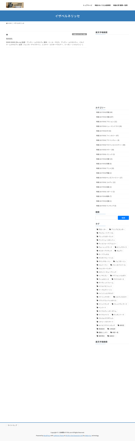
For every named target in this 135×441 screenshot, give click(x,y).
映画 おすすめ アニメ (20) (105, 168)
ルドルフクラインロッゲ (107, 325)
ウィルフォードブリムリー (107, 244)
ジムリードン (103, 265)
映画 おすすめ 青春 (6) (104, 164)
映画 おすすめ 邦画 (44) (104, 112)
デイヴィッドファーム (106, 283)
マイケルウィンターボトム (107, 311)
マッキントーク (119, 315)
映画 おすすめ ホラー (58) (105, 150)
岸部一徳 (115, 332)
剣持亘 (122, 325)
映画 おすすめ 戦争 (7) (104, 196)
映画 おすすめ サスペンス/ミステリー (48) (110, 145)
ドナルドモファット (105, 286)
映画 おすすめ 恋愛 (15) (104, 159)
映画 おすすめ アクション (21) (106, 121)
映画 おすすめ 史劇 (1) (104, 201)
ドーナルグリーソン (105, 290)
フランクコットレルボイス (107, 300)
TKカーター (102, 229)
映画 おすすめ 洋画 (79, 34)
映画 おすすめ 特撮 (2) (104, 173)
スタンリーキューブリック (107, 272)
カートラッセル (104, 254)
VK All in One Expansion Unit (74, 435)
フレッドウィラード (120, 304)
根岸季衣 (102, 336)
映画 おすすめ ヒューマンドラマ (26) (109, 126)
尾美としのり (103, 332)
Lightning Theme (58, 435)
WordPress (47, 435)
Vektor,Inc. (88, 435)
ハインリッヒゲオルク (106, 293)
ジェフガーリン (120, 261)
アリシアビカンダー (118, 229)
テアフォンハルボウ (119, 276)
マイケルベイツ (104, 315)
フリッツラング (104, 304)
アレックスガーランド (106, 236)
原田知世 (102, 329)
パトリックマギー (105, 297)
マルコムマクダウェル (106, 318)
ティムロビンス (104, 279)
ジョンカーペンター (105, 268)
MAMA (9, 38)
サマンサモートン (105, 261)
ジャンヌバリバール (119, 265)
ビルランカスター (121, 297)
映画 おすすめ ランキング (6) (106, 206)
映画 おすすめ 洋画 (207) (104, 117)
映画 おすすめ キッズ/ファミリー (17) (109, 177)
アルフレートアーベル (106, 233)
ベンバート (102, 307)
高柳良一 (112, 336)
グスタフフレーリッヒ (106, 258)
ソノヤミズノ (103, 276)
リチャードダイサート (106, 322)
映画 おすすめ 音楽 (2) (104, 187)
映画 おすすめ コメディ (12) (105, 182)
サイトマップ (12, 425)
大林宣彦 (112, 329)
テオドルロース (119, 279)
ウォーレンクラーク (105, 247)
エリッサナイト (122, 247)
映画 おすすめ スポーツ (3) (105, 191)
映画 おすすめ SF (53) (103, 131)
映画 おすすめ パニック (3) (105, 154)
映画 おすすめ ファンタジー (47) (107, 135)
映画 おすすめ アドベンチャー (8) (107, 140)
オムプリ (119, 251)
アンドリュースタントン (107, 240)
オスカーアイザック (105, 251)
